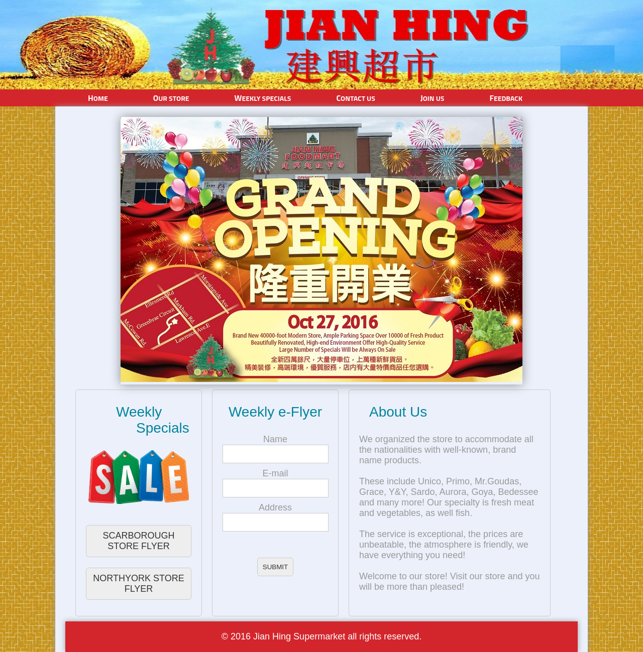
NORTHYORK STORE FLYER (138, 583)
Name (275, 439)
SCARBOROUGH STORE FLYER (138, 541)
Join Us (432, 98)
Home (98, 98)
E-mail (275, 473)
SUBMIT (275, 567)
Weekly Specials (263, 98)
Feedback (505, 98)
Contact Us (355, 98)
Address (275, 507)
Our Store (171, 98)
